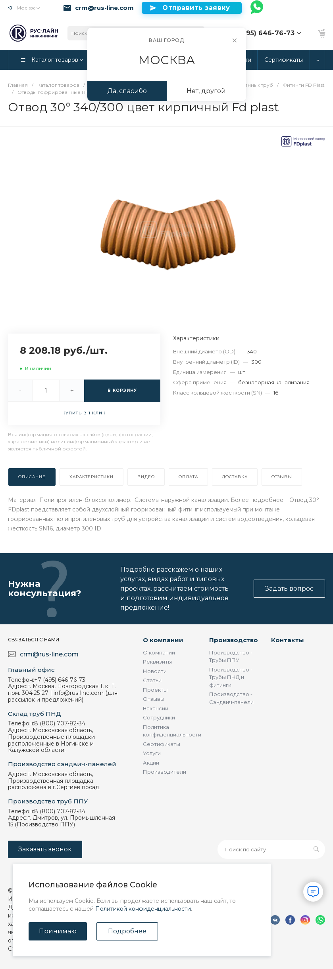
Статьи (152, 680)
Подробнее (127, 931)
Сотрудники (159, 717)
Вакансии (155, 708)
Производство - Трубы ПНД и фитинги (230, 677)
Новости (155, 671)
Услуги (152, 753)
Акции (151, 762)
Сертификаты (161, 744)
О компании (163, 640)
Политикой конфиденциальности (143, 908)
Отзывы (153, 699)
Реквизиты (157, 661)
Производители (164, 772)
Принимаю (58, 931)
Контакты (287, 640)
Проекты (155, 690)
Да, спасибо (127, 91)
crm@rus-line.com (104, 7)
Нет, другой (206, 91)
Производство (233, 640)
